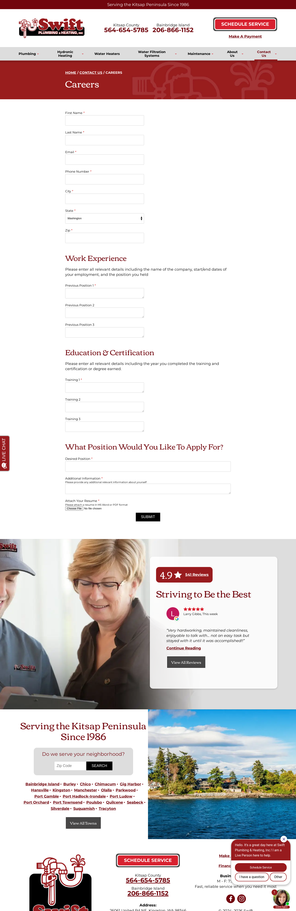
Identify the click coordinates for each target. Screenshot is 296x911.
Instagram (241, 798)
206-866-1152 (173, 30)
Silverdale (60, 708)
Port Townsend (67, 703)
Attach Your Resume (82, 403)
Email (70, 132)
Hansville (40, 691)
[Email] (176, 874)
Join (222, 874)
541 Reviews (197, 477)
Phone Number (165, 132)
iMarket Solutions (120, 894)
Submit (148, 419)
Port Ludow (121, 697)
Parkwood (126, 691)
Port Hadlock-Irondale (84, 697)
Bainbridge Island (42, 686)
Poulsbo (94, 703)
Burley (69, 686)
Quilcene (114, 703)
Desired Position (78, 361)
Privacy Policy (224, 837)
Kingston (61, 691)
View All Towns (83, 722)
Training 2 (159, 301)
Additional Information (83, 380)
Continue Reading (183, 550)
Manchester (85, 691)
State (157, 152)
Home (70, 73)
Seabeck (135, 703)
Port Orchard (36, 703)
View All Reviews (186, 564)
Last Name (161, 113)
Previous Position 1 (80, 227)
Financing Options (235, 765)
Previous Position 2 (166, 227)
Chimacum (105, 686)
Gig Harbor (130, 686)
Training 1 (73, 301)
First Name (74, 113)
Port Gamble (46, 697)
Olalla (106, 691)
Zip (68, 172)
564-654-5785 (126, 30)
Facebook (230, 798)
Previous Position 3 (79, 246)
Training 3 (72, 321)
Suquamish (84, 708)
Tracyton (107, 708)
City (69, 152)
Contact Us (90, 73)
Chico (85, 686)
